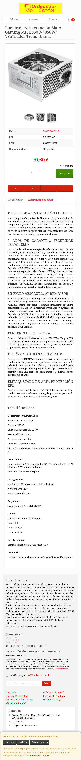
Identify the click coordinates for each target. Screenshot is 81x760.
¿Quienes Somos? (16, 703)
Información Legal (53, 692)
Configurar (10, 742)
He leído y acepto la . (29, 675)
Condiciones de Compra (19, 699)
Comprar (64, 173)
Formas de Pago (52, 699)
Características (15, 200)
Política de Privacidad (61, 669)
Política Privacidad (17, 696)
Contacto (52, 19)
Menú (12, 19)
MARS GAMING (51, 131)
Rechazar (23, 742)
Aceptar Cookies (40, 742)
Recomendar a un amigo (40, 200)
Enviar (46, 683)
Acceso (31, 19)
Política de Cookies (39, 755)
